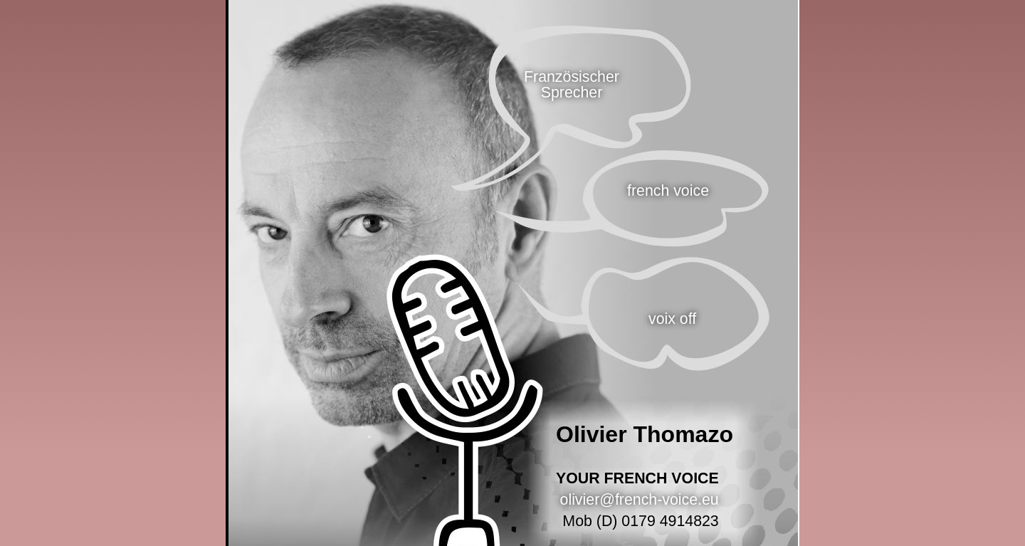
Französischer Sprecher (571, 84)
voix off (672, 318)
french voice (668, 190)
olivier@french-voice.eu (639, 499)
